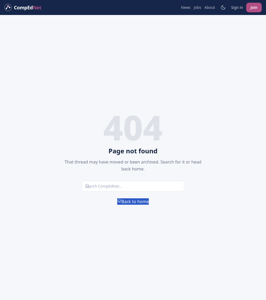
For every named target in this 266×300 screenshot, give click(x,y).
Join (253, 7)
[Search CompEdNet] (133, 186)
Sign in (237, 7)
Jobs (197, 7)
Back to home (133, 201)
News (186, 7)
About (209, 7)
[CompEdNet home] (22, 7)
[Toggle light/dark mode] (223, 7)
